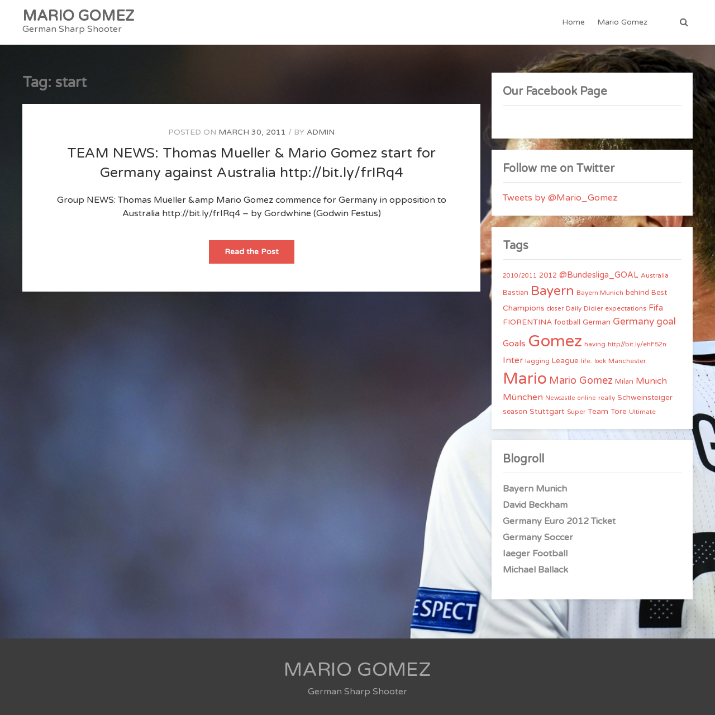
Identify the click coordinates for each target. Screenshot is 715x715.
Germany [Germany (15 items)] (633, 321)
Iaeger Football (535, 553)
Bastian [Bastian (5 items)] (515, 292)
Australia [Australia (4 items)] (655, 275)
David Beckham (535, 505)
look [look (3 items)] (600, 361)
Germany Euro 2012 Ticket (559, 521)
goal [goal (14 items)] (666, 321)
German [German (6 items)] (597, 322)
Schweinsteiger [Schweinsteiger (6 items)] (645, 397)
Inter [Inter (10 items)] (513, 360)
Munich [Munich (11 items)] (651, 381)
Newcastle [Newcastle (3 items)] (560, 398)
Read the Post (259, 255)
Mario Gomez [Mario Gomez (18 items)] (581, 380)
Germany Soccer (538, 537)
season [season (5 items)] (515, 411)
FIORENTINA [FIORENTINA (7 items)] (527, 322)
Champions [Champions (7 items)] (524, 308)
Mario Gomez (622, 22)
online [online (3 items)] (587, 398)
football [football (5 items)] (567, 322)
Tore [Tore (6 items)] (619, 411)
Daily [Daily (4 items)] (573, 308)
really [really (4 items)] (606, 398)
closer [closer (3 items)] (555, 308)
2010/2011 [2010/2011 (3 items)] (520, 275)
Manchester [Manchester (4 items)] (627, 361)
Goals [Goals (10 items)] (514, 344)
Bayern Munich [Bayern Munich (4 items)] (599, 293)
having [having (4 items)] (595, 344)
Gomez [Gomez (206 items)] (555, 341)
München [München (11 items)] (523, 397)
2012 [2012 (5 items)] (548, 275)
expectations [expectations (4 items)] (625, 308)
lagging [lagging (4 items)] (537, 361)
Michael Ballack (535, 569)
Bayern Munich (535, 488)
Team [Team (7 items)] (598, 411)
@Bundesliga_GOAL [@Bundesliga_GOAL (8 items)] (598, 275)
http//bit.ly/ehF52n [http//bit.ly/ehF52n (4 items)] (637, 344)
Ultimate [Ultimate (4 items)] (642, 412)
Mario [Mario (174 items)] (525, 378)
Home (573, 22)
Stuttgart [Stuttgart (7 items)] (547, 411)
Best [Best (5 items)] (659, 292)
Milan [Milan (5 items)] (624, 381)
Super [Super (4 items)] (576, 412)
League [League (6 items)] (565, 360)
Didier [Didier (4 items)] (593, 308)
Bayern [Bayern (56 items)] (552, 291)
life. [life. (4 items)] (586, 361)
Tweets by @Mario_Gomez (560, 197)
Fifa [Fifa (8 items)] (656, 308)
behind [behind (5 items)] (637, 292)
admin (321, 132)
